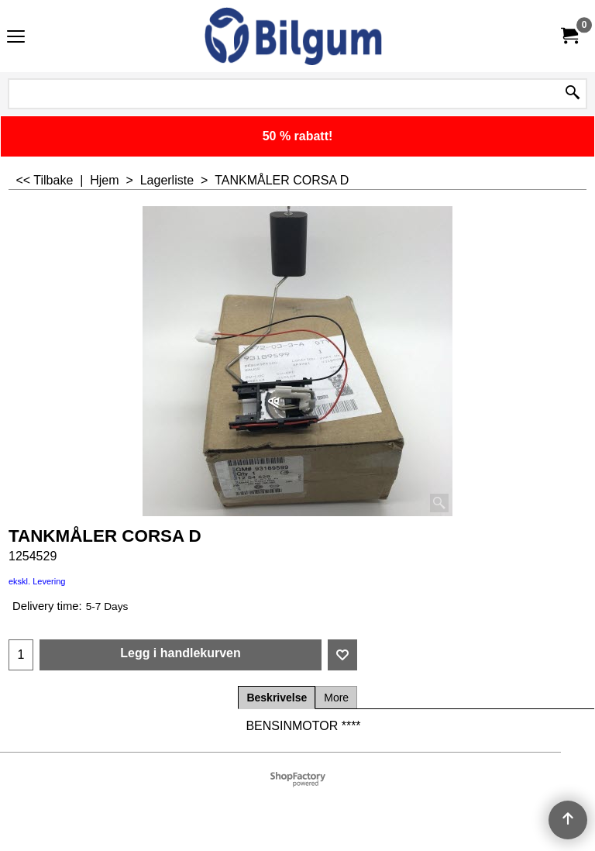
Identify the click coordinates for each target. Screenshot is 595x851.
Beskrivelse (276, 697)
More (336, 697)
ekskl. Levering (37, 581)
